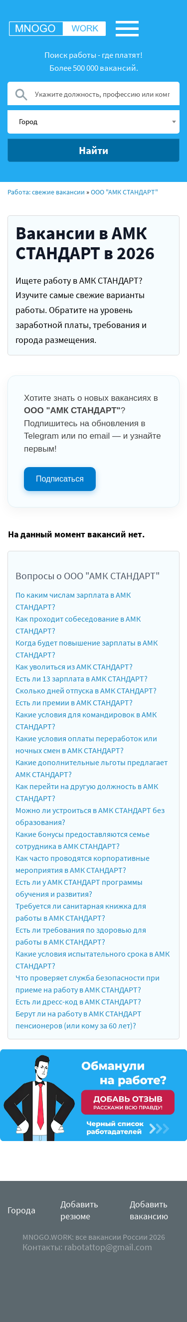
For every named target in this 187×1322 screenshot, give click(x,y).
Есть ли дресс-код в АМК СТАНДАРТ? (78, 1001)
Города (21, 1210)
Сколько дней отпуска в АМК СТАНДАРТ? (86, 690)
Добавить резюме (79, 1210)
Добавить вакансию (149, 1210)
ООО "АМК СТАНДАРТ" (124, 191)
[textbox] (97, 121)
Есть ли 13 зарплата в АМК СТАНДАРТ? (81, 678)
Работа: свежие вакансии (46, 191)
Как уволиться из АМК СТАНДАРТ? (74, 666)
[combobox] (93, 122)
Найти (93, 150)
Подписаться (60, 479)
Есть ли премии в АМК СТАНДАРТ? (74, 702)
